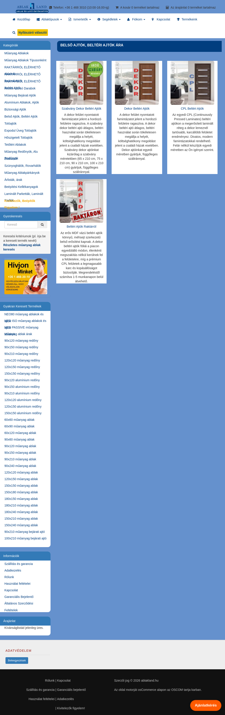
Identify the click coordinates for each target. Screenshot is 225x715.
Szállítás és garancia (18, 564)
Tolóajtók (10, 123)
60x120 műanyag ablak (20, 433)
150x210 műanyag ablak (21, 518)
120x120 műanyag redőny (22, 360)
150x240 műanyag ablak (21, 525)
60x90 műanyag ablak (19, 426)
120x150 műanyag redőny (22, 367)
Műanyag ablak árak (18, 334)
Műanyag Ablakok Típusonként (25, 60)
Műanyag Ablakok (16, 53)
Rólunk (9, 577)
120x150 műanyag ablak (21, 479)
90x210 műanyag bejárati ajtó (24, 532)
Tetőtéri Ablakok (15, 144)
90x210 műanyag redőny (21, 354)
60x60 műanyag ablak (19, 419)
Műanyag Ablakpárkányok (22, 172)
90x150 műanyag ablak (20, 452)
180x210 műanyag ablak (21, 505)
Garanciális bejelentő (71, 689)
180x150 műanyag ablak (21, 499)
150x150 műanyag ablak (21, 485)
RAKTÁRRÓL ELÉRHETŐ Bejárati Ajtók (22, 75)
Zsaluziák (10, 158)
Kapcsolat (11, 590)
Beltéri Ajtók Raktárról (81, 226)
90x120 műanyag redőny (21, 340)
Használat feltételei (17, 583)
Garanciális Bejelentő (18, 597)
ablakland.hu (149, 680)
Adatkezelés (12, 570)
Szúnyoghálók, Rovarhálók (22, 165)
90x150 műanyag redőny (21, 347)
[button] (49, 19)
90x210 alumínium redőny (22, 393)
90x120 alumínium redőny (22, 380)
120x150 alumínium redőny (23, 406)
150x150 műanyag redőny (22, 373)
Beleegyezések (17, 660)
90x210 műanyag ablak (20, 459)
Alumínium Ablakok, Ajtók (21, 102)
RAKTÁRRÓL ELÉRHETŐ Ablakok (22, 68)
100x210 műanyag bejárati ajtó (25, 538)
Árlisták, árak (13, 179)
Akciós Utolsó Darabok (20, 88)
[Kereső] (42, 224)
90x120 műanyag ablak (20, 446)
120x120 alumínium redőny (23, 400)
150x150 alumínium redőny (23, 413)
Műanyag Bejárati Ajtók (20, 95)
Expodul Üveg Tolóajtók (20, 130)
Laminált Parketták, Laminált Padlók (23, 194)
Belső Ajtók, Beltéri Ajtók (21, 116)
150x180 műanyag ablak (21, 492)
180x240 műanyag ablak (21, 512)
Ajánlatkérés (206, 705)
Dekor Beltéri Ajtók (136, 108)
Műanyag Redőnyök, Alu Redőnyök (21, 152)
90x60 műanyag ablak (19, 439)
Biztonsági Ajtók (15, 109)
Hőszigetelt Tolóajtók (18, 137)
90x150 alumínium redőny (22, 386)
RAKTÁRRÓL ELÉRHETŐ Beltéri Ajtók (22, 82)
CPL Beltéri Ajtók (192, 108)
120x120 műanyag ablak (21, 472)
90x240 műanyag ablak (20, 466)
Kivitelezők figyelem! (71, 708)
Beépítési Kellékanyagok (21, 187)
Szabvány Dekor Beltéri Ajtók (82, 108)
